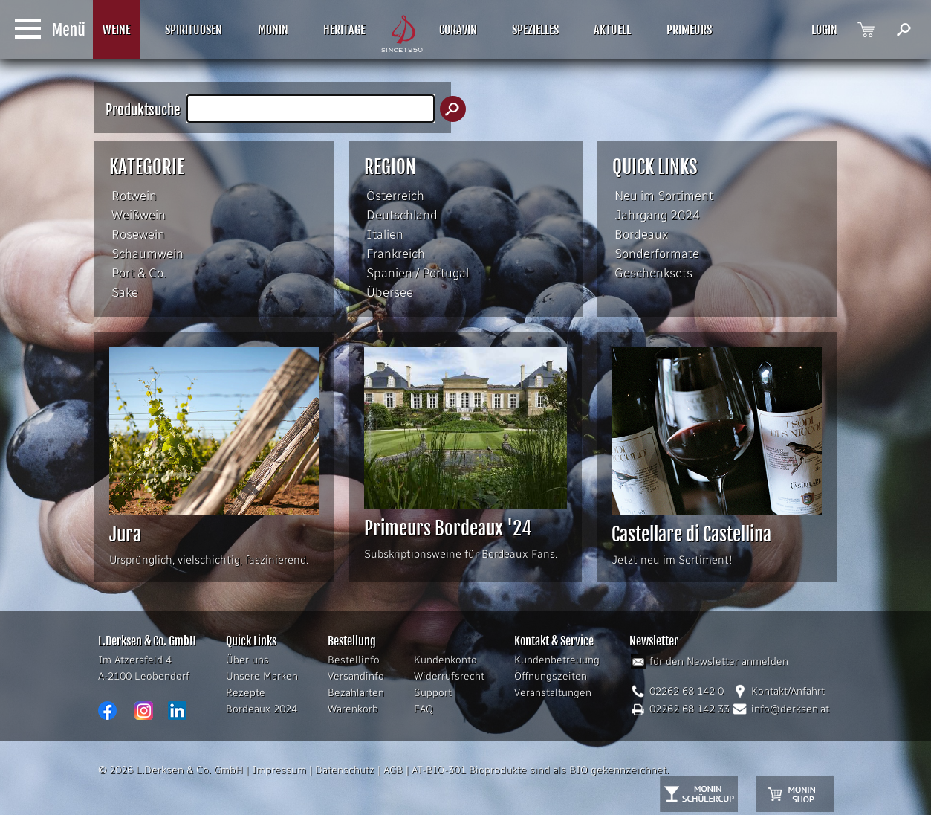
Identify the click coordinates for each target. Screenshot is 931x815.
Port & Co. (138, 272)
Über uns (247, 660)
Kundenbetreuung (557, 660)
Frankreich (395, 253)
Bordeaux (641, 234)
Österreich (395, 195)
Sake (124, 292)
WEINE (116, 29)
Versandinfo (356, 676)
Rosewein (138, 234)
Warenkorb (353, 709)
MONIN (273, 29)
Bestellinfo (354, 660)
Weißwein (138, 214)
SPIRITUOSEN (193, 29)
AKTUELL (612, 29)
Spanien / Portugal (417, 272)
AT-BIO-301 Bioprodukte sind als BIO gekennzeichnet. (540, 770)
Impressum (279, 770)
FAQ (423, 709)
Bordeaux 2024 (261, 709)
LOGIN (824, 29)
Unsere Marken (262, 676)
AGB (393, 770)
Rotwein (134, 195)
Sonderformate (656, 253)
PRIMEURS (689, 29)
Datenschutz (344, 770)
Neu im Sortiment (663, 195)
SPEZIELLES (535, 29)
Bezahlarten (356, 692)
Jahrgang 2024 (657, 214)
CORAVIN (458, 29)
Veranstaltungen (552, 692)
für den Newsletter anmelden (718, 661)
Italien (384, 234)
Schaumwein (147, 253)
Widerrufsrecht (449, 676)
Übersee (389, 292)
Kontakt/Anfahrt (788, 691)
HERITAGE (344, 29)
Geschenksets (653, 272)
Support (433, 692)
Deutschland (402, 214)
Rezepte (245, 692)
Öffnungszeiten (550, 676)
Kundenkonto (445, 660)
